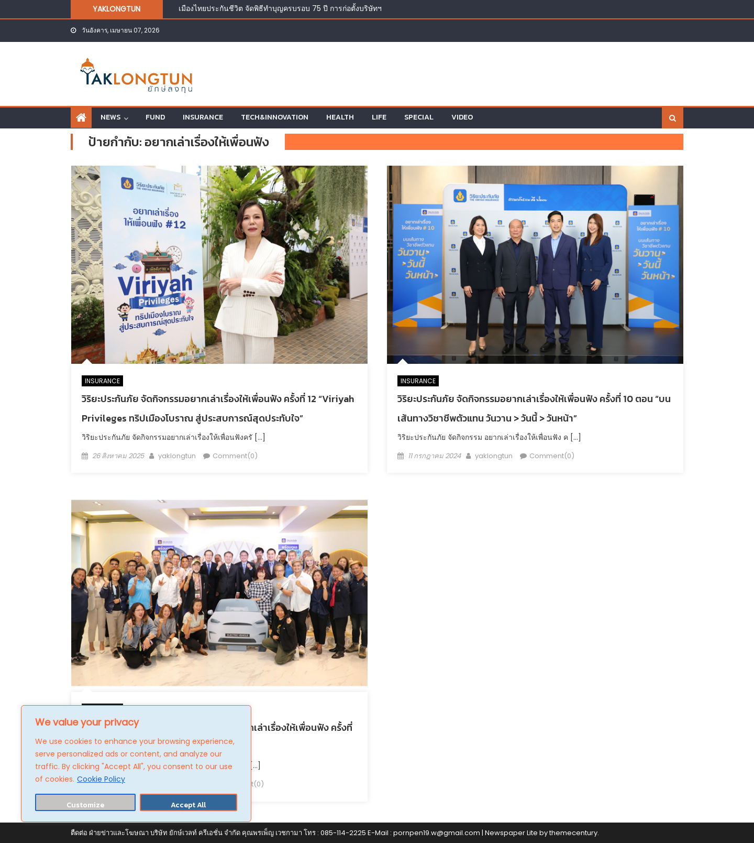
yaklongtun (177, 456)
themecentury (573, 833)
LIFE (379, 117)
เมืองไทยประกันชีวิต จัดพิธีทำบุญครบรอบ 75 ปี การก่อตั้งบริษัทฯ (281, 8)
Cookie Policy (101, 779)
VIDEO (462, 117)
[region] (136, 763)
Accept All (188, 804)
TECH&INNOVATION (274, 117)
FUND (155, 117)
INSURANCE (203, 117)
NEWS (110, 117)
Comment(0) (235, 456)
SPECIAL (419, 117)
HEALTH (340, 117)
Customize (85, 804)
